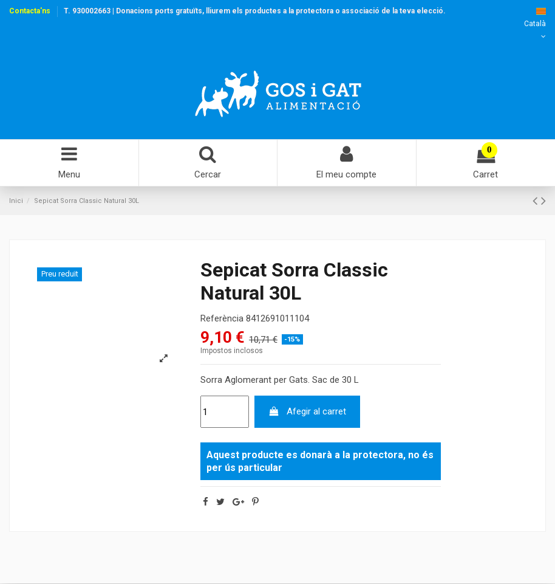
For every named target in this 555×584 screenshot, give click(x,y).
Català (535, 24)
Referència (221, 318)
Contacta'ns (29, 11)
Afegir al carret (307, 412)
